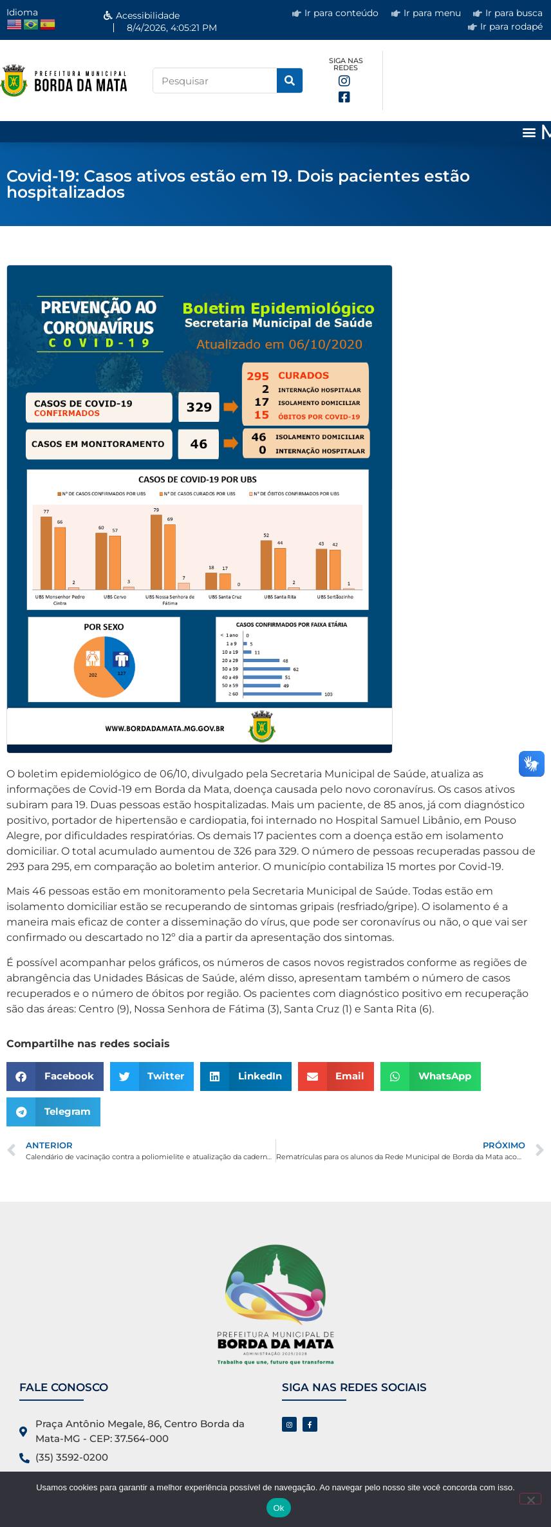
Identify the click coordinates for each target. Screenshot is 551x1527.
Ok (278, 1508)
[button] (529, 131)
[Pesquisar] (290, 80)
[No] (530, 1498)
